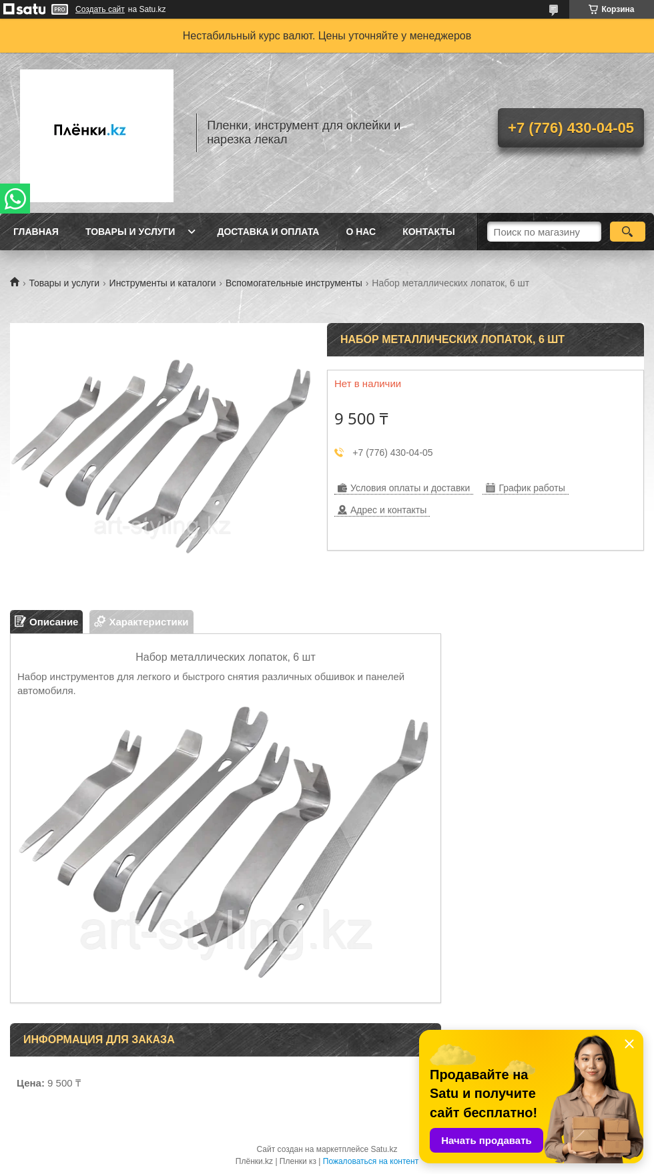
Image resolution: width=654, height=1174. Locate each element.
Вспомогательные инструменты (294, 283)
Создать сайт (100, 9)
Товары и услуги (130, 231)
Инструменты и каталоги (162, 283)
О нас (361, 231)
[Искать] (627, 232)
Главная (36, 231)
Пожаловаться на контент (370, 1161)
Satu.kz (383, 1149)
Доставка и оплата (268, 231)
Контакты (428, 231)
